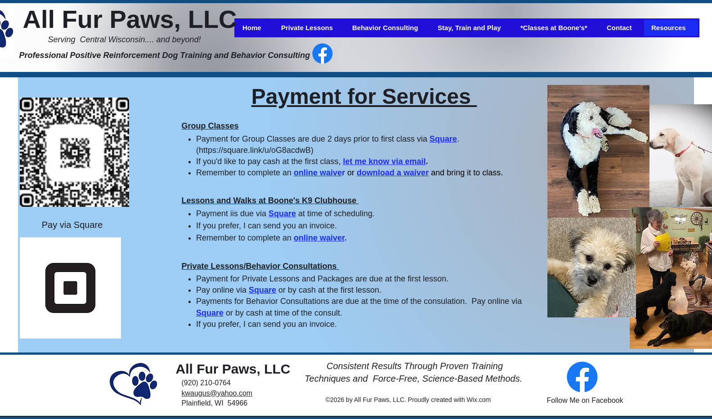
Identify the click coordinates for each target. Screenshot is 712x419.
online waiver (319, 237)
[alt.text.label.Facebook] (322, 53)
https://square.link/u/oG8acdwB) (256, 150)
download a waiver (393, 172)
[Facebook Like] (402, 53)
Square (443, 138)
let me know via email (384, 161)
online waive (318, 172)
